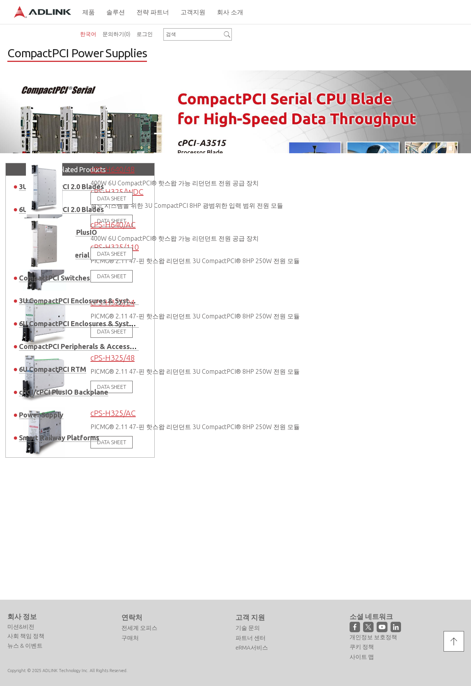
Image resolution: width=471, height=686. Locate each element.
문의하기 (116, 34)
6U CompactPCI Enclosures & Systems (81, 336)
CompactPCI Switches (54, 290)
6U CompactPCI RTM (52, 382)
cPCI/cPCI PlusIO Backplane (63, 405)
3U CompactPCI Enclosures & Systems (81, 313)
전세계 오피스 (139, 620)
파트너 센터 (251, 630)
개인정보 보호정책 (373, 629)
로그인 (145, 34)
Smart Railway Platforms (59, 450)
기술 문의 (248, 620)
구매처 (130, 630)
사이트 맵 (362, 649)
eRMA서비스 (252, 640)
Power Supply (41, 427)
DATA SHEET (111, 212)
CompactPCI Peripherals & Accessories (83, 359)
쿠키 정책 (362, 639)
